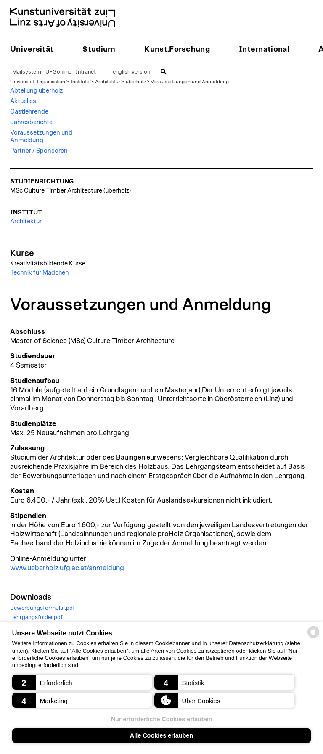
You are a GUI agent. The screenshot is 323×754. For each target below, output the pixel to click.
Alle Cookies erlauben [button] (161, 735)
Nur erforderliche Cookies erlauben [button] (161, 719)
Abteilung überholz (36, 90)
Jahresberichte (31, 122)
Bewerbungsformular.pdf (42, 608)
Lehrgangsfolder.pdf (36, 617)
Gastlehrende (29, 111)
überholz (136, 81)
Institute (80, 81)
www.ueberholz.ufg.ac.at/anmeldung (67, 568)
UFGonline (58, 72)
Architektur (107, 81)
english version (131, 72)
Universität (22, 81)
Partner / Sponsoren (39, 151)
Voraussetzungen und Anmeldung (190, 81)
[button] (82, 682)
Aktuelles (23, 101)
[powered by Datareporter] (313, 637)
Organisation (51, 81)
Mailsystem (26, 72)
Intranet (86, 72)
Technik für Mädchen (39, 273)
